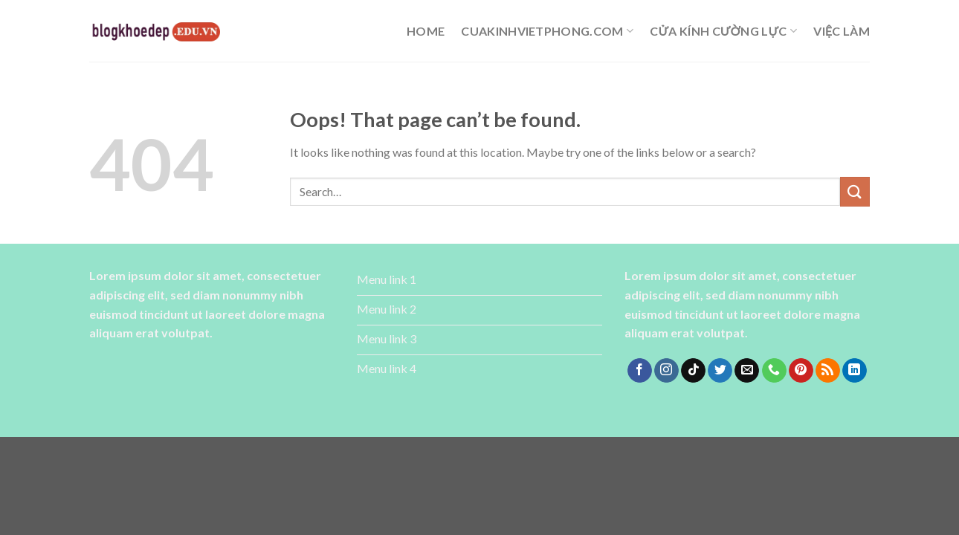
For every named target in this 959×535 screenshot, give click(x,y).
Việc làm (841, 31)
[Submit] (855, 191)
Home (426, 31)
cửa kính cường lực (723, 31)
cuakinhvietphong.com (547, 31)
